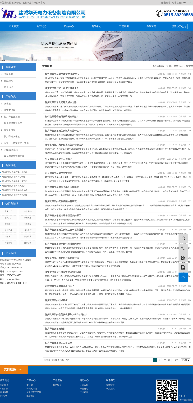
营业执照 (4, 392)
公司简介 (4, 385)
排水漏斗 (28, 211)
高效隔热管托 (11, 149)
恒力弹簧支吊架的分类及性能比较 (62, 187)
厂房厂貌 (4, 388)
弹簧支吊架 (9, 110)
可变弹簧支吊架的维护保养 (58, 173)
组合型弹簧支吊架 (13, 123)
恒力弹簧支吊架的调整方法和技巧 (62, 74)
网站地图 (176, 2)
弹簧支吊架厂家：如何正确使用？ (62, 88)
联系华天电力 (179, 26)
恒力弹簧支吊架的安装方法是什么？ (63, 130)
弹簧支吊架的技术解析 (56, 300)
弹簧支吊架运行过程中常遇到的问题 (63, 272)
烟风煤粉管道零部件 (14, 156)
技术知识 (8, 87)
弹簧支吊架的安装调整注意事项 (61, 201)
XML (190, 2)
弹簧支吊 (28, 218)
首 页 (168, 66)
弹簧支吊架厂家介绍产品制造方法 (62, 258)
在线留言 (151, 26)
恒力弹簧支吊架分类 (55, 328)
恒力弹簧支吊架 (12, 117)
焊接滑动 (8, 243)
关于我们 (41, 26)
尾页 (176, 360)
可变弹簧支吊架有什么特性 (13, 177)
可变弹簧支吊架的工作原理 (58, 159)
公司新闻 (8, 74)
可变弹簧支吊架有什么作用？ (59, 286)
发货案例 (57, 385)
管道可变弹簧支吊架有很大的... (15, 190)
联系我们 (4, 395)
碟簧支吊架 (9, 130)
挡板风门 (8, 236)
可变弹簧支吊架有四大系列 (13, 186)
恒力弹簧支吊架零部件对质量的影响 (63, 243)
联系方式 (110, 388)
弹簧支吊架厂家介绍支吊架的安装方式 (64, 144)
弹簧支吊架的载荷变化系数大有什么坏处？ (66, 314)
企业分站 (165, 2)
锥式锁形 (8, 224)
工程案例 (124, 26)
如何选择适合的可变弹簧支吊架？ (62, 116)
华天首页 (14, 26)
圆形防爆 (28, 243)
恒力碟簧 (28, 224)
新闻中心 (96, 26)
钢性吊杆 (28, 230)
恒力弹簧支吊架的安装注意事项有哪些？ (65, 229)
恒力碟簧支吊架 (12, 136)
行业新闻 (8, 81)
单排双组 (8, 230)
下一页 (167, 360)
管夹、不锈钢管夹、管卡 (16, 143)
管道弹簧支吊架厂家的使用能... (15, 172)
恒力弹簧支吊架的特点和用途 (14, 195)
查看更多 (31, 395)
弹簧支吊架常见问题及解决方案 (61, 102)
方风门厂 (8, 211)
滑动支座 (28, 236)
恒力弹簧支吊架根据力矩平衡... (15, 181)
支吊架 (7, 103)
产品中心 (69, 26)
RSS (184, 2)
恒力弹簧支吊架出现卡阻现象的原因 (63, 215)
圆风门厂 (8, 218)
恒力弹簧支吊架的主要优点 (58, 342)
